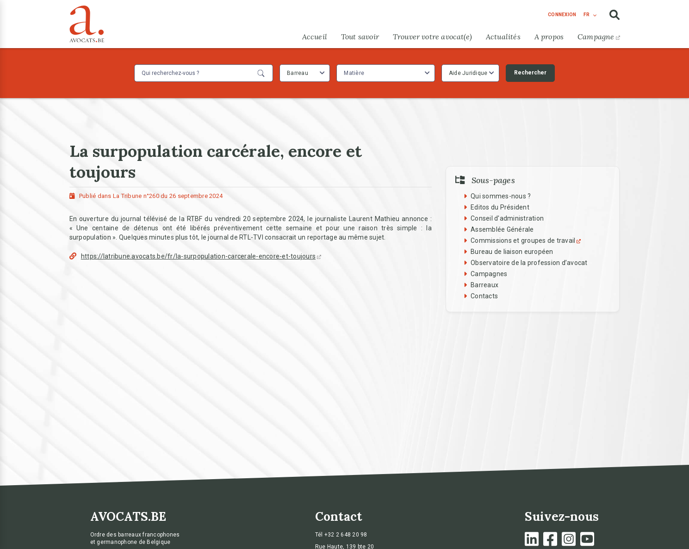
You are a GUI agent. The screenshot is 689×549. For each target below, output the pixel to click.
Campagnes (489, 274)
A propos (549, 36)
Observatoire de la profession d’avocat (529, 262)
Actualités (503, 36)
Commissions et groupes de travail (527, 240)
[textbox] (355, 73)
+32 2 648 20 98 (345, 534)
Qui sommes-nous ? (501, 196)
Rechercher (530, 72)
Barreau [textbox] (297, 73)
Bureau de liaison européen (512, 251)
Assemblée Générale (502, 229)
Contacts (484, 296)
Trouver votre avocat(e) (432, 36)
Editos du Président (500, 207)
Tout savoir (360, 36)
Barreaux (484, 285)
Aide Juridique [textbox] (468, 73)
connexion (562, 14)
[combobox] (304, 73)
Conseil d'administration (507, 218)
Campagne (598, 36)
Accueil (314, 36)
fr (586, 14)
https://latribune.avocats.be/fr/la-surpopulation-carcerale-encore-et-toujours (201, 256)
